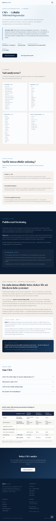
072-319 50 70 (32, 506)
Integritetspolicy (47, 518)
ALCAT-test (31, 486)
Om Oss (4, 502)
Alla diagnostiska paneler (27, 55)
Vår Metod (4, 504)
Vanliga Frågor (5, 510)
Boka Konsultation (10, 55)
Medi (6, 2)
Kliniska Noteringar (6, 508)
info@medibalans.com (34, 508)
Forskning (4, 506)
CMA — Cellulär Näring (34, 488)
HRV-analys (31, 493)
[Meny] (52, 2)
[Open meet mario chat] (52, 517)
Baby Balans (32, 495)
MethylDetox (32, 490)
